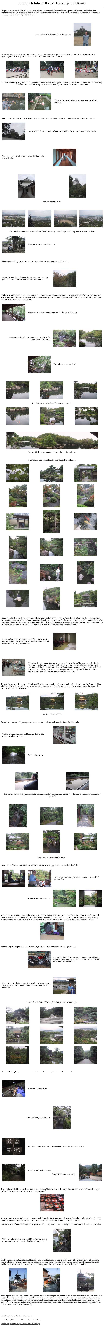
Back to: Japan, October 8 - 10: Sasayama (16, 1316)
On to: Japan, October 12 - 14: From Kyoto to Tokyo (20, 1320)
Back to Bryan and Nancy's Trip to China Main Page (20, 1324)
